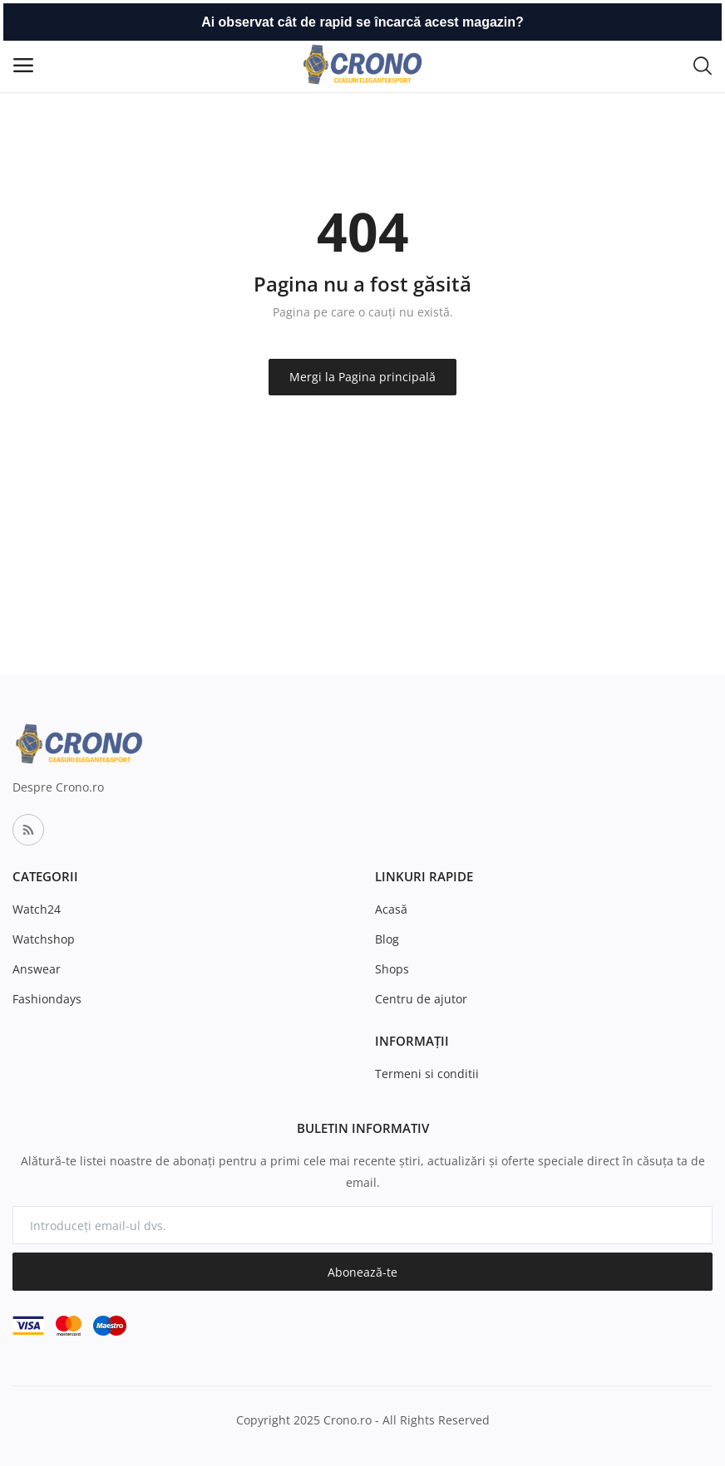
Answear (36, 969)
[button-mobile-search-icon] (702, 65)
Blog (387, 939)
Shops (392, 969)
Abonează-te (362, 1272)
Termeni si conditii (427, 1073)
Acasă (391, 909)
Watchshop (43, 939)
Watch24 (36, 909)
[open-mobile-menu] (23, 65)
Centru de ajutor (421, 999)
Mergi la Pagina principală (362, 377)
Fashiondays (46, 999)
